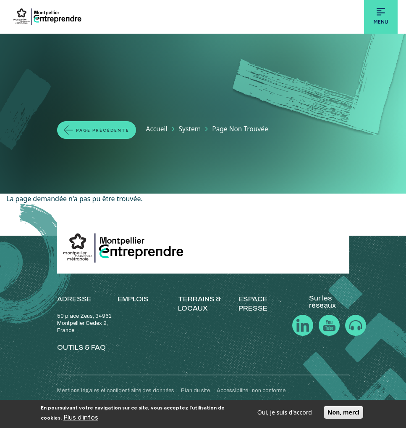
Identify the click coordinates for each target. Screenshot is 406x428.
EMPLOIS (133, 299)
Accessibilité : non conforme (251, 390)
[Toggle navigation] (381, 17)
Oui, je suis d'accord (284, 412)
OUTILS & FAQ (81, 347)
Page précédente (102, 130)
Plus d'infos (80, 417)
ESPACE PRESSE (252, 303)
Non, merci (343, 412)
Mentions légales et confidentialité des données (115, 390)
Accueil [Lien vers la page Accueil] (157, 128)
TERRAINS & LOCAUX (199, 303)
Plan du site (195, 390)
